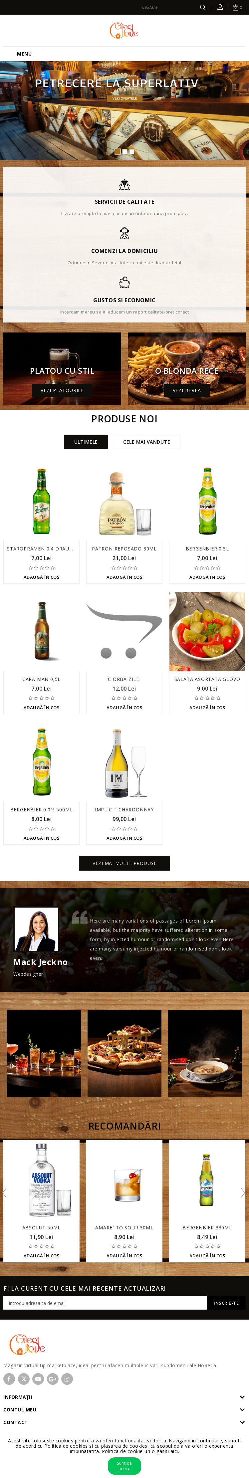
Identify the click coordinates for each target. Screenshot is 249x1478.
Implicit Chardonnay (124, 809)
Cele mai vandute (146, 442)
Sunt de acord (124, 1465)
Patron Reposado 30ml (124, 548)
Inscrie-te (226, 1303)
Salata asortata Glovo (207, 679)
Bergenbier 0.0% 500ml (41, 809)
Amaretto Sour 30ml (124, 1227)
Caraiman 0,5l (41, 679)
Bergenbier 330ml (207, 1227)
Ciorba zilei (124, 679)
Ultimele (86, 442)
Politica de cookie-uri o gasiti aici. (140, 1451)
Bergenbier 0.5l (207, 548)
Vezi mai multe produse (124, 863)
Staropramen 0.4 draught (43, 548)
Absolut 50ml (41, 1227)
